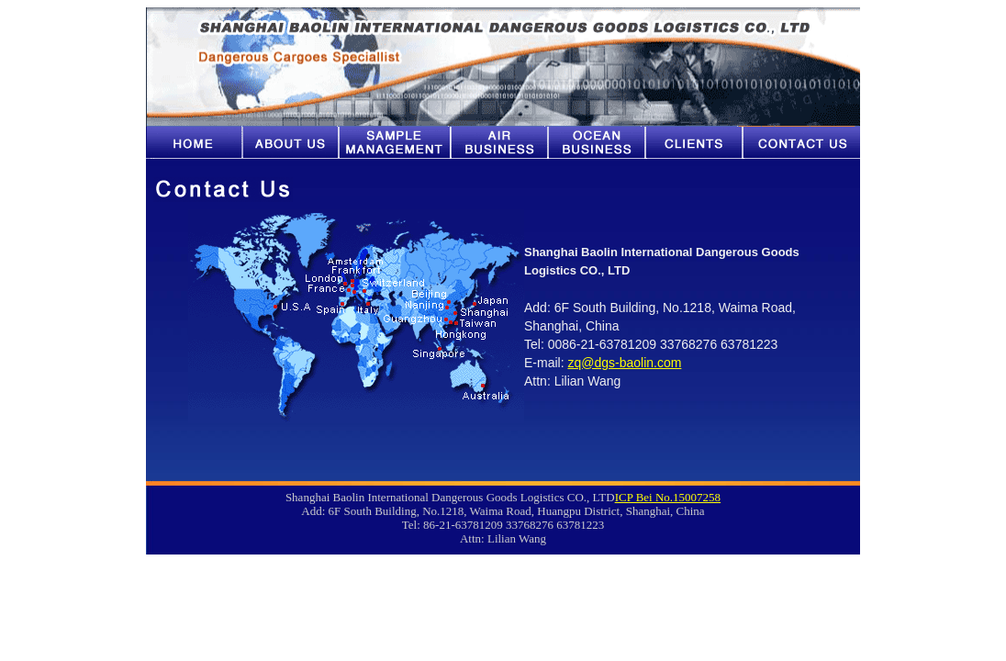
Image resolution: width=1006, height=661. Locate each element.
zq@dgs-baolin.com (624, 362)
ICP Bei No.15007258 (668, 497)
